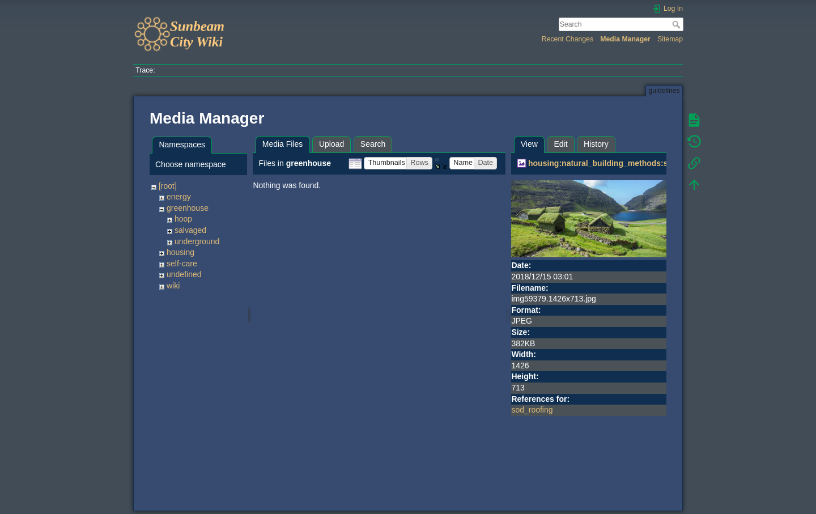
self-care (182, 263)
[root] (168, 185)
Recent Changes (567, 39)
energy (179, 196)
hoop (183, 218)
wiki (173, 285)
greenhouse (188, 208)
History (596, 143)
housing (180, 252)
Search (677, 24)
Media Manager (625, 39)
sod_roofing (531, 409)
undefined (184, 274)
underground (197, 241)
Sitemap (670, 39)
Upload (331, 143)
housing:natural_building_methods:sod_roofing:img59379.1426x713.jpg (664, 163)
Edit (560, 143)
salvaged (190, 230)
